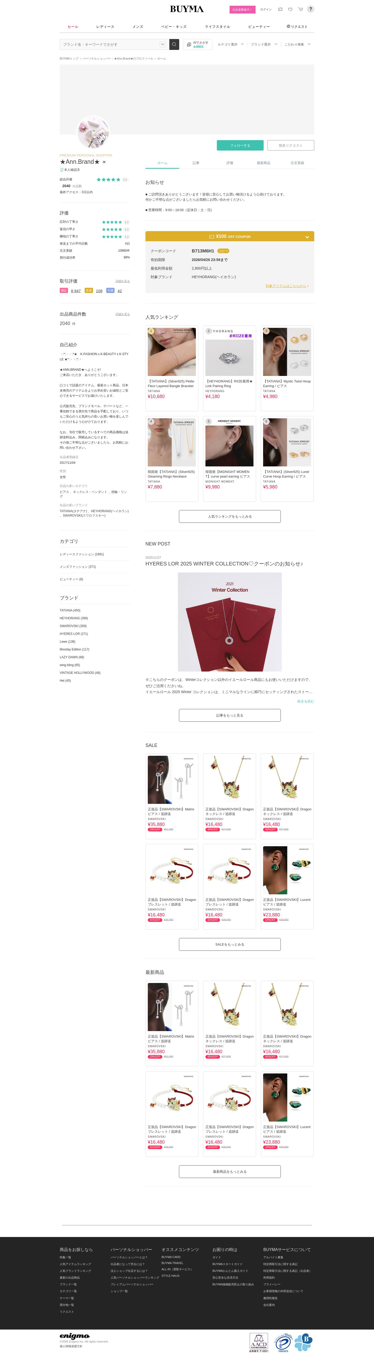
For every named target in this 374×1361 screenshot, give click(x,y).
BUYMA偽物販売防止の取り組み (233, 1284)
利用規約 (269, 1277)
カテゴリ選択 (231, 44)
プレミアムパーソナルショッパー (132, 1284)
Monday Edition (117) (74, 649)
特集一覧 (65, 1257)
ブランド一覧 (68, 1284)
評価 (229, 163)
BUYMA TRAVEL (172, 1263)
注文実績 (297, 163)
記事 (196, 163)
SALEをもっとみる (229, 944)
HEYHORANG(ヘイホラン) (110, 511)
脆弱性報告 (270, 1298)
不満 (110, 290)
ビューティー (259, 26)
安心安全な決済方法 (225, 1277)
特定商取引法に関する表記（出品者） (287, 1270)
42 (120, 291)
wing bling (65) (70, 665)
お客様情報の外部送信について (283, 1291)
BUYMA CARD (171, 1257)
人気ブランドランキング (75, 1270)
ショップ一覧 (119, 1291)
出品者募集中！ (242, 9)
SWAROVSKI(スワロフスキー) (84, 515)
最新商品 (263, 163)
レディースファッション (82, 554)
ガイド (216, 1257)
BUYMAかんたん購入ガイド (230, 1270)
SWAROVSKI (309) (73, 626)
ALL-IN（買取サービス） (177, 1269)
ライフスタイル (217, 26)
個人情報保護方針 (71, 1346)
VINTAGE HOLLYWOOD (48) (80, 673)
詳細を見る (123, 281)
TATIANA (154, 391)
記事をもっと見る (229, 715)
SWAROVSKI (157, 819)
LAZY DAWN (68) (72, 657)
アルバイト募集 (273, 1257)
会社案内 (269, 1304)
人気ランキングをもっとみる (230, 516)
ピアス (64, 492)
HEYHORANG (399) (74, 618)
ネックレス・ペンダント (90, 492)
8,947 (76, 291)
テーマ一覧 (67, 1298)
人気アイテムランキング (75, 1264)
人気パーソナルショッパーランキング (135, 1277)
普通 (89, 290)
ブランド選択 (264, 44)
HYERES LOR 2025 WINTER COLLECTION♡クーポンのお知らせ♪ (224, 563)
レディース (105, 26)
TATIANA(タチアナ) (73, 511)
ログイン (266, 9)
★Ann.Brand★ (80, 161)
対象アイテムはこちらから (288, 286)
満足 (64, 290)
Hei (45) (65, 680)
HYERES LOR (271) (74, 634)
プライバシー (271, 1284)
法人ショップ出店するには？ (129, 1270)
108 (99, 291)
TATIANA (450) (70, 610)
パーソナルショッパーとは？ (129, 1257)
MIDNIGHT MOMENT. (220, 481)
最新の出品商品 (70, 1277)
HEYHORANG (214, 391)
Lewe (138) (67, 641)
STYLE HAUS (170, 1275)
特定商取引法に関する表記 (280, 1264)
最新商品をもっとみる (230, 1172)
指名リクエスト (291, 145)
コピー (223, 251)
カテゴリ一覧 (68, 1291)
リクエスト (297, 26)
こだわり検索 (297, 44)
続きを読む (305, 701)
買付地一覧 (67, 1304)
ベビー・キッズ (174, 26)
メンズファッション (78, 567)
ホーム (162, 163)
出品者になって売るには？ (128, 1264)
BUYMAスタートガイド (227, 1264)
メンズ (137, 26)
